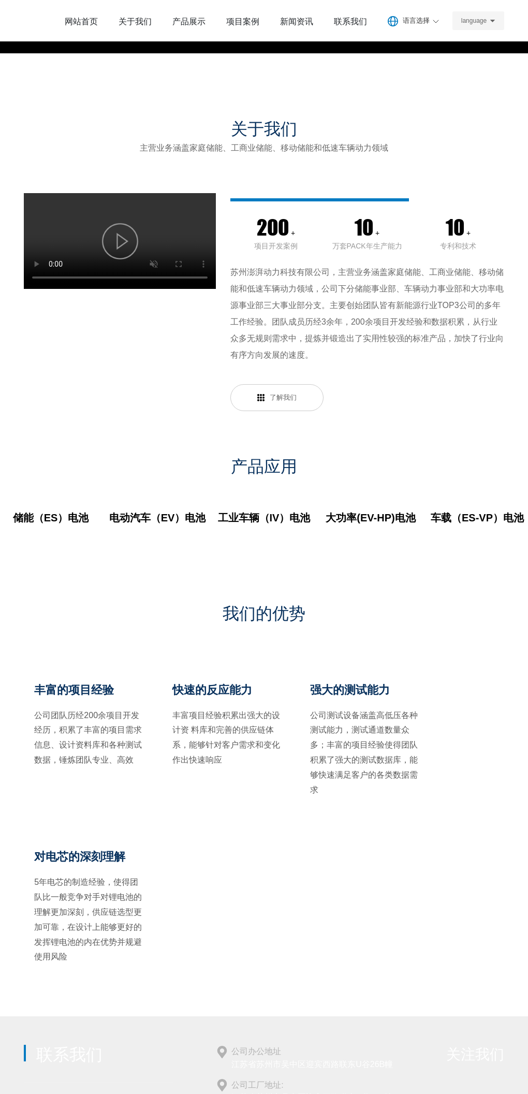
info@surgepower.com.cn (278, 979)
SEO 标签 (401, 1062)
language (477, 20)
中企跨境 (474, 1062)
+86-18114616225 (63, 963)
